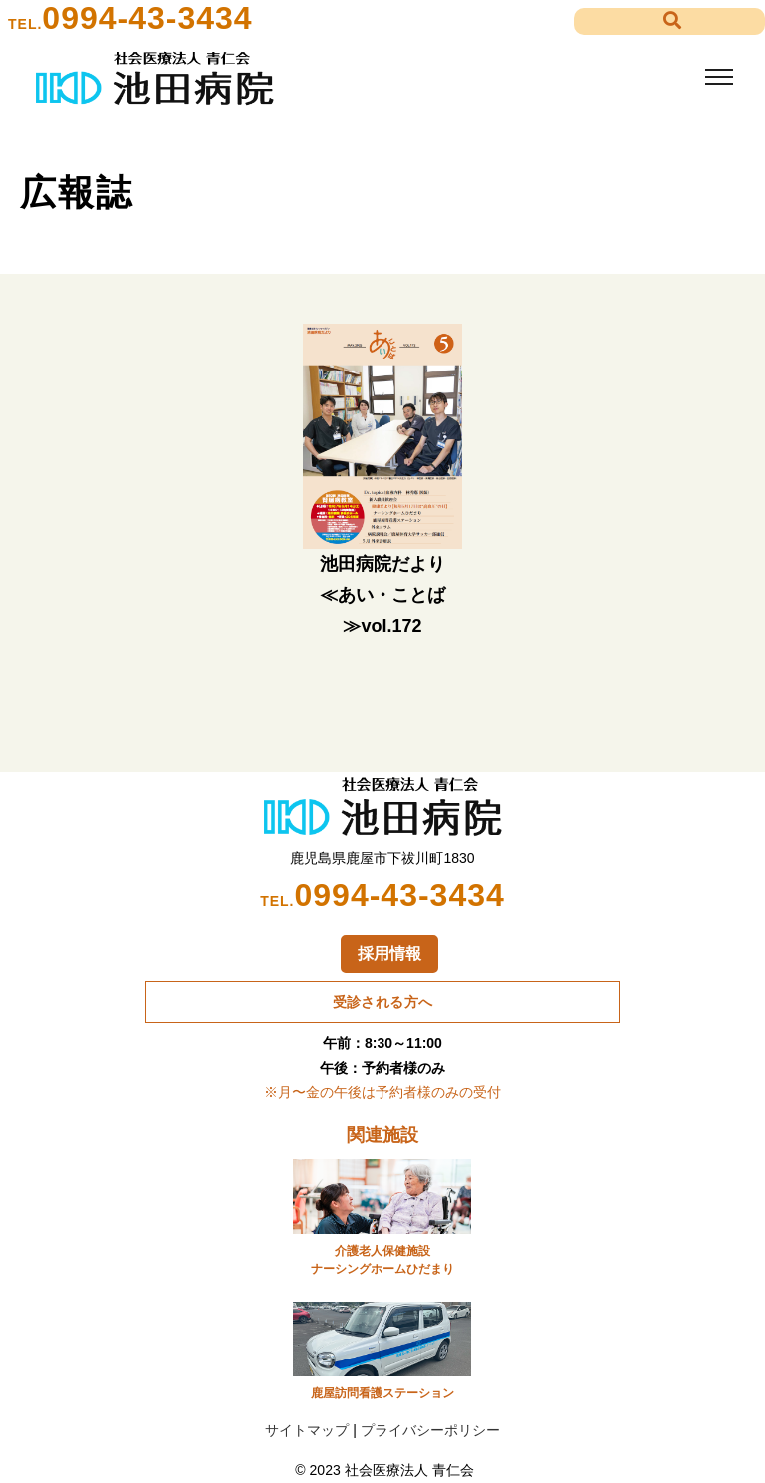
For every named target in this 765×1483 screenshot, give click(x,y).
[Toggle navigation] (718, 77)
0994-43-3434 (147, 18)
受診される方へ (383, 1001)
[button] (669, 21)
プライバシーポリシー (430, 1430)
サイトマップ (307, 1430)
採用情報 (389, 953)
